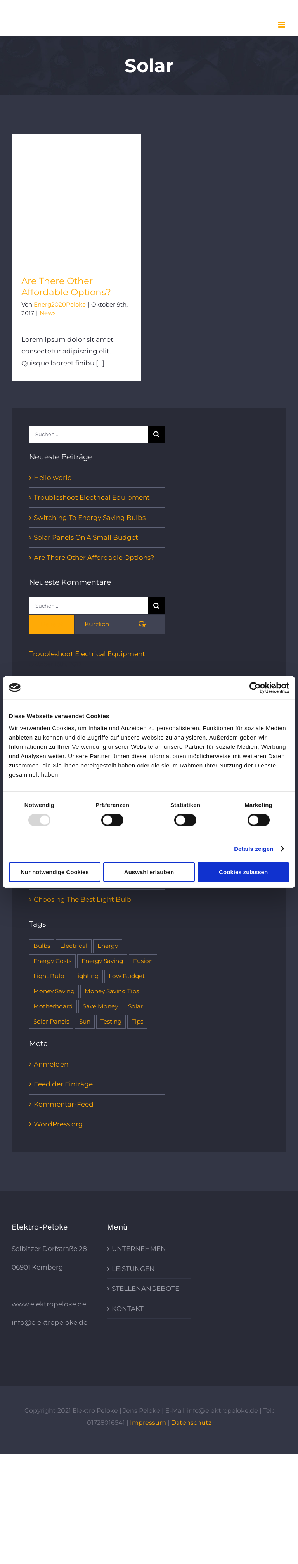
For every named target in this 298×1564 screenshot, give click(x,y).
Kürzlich (97, 624)
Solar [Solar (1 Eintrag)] (135, 1006)
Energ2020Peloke (60, 304)
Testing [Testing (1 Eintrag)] (110, 1021)
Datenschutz (191, 1422)
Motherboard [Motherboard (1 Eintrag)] (53, 1006)
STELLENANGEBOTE (145, 1288)
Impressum (148, 1422)
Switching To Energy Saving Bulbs (90, 517)
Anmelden (51, 1064)
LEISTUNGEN (133, 1269)
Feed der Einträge (63, 1084)
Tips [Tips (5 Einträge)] (137, 1021)
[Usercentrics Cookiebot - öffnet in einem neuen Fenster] (255, 687)
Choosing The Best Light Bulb (83, 899)
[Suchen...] (88, 434)
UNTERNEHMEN (139, 1248)
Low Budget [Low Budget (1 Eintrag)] (127, 976)
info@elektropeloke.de (49, 1322)
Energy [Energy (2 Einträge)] (107, 945)
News (47, 313)
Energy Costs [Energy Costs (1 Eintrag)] (52, 961)
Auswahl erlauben (149, 872)
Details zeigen (253, 848)
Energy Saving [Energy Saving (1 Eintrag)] (102, 961)
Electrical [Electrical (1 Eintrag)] (73, 945)
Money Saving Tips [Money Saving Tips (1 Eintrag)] (112, 991)
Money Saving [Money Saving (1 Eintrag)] (53, 991)
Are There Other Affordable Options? (66, 286)
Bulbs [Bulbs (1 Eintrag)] (41, 945)
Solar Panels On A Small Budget (86, 537)
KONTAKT (128, 1309)
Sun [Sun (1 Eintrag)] (84, 1021)
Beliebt (52, 624)
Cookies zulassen (243, 872)
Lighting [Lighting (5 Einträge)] (86, 976)
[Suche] (156, 434)
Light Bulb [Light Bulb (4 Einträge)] (48, 976)
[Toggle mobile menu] (282, 25)
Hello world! (54, 477)
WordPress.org (58, 1124)
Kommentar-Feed (64, 1104)
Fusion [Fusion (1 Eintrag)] (143, 961)
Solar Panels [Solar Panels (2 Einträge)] (51, 1021)
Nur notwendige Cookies (55, 872)
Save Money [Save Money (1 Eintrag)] (100, 1006)
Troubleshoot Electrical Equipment (92, 497)
